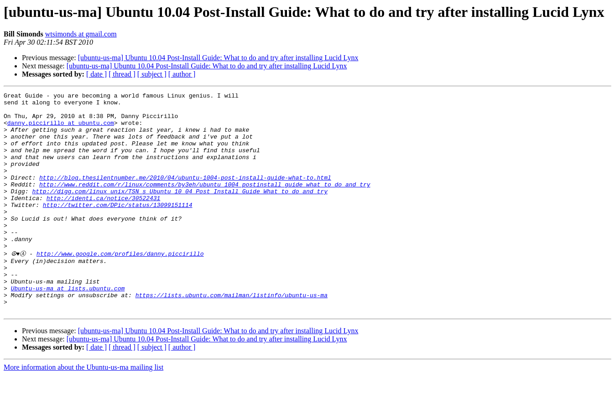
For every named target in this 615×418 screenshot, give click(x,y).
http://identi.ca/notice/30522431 (104, 220)
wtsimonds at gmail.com (81, 34)
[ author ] (182, 74)
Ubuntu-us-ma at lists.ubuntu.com (68, 327)
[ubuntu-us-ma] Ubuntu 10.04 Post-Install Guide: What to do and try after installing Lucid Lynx (218, 58)
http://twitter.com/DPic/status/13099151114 (118, 228)
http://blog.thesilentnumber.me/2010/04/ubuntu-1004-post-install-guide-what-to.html (185, 195)
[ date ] (96, 74)
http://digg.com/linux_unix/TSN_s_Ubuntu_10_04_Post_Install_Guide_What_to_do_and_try (179, 211)
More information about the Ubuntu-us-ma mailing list (83, 410)
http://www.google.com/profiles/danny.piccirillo (120, 285)
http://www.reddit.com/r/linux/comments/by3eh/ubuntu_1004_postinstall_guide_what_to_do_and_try (204, 203)
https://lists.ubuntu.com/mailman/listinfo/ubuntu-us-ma (232, 335)
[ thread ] (122, 74)
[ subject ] (152, 74)
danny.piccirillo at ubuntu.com (60, 129)
